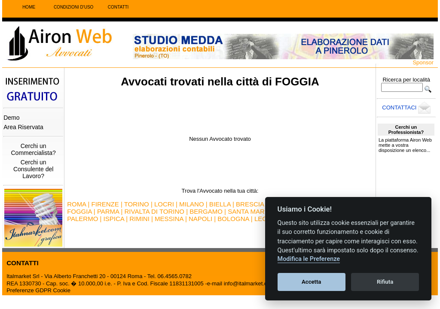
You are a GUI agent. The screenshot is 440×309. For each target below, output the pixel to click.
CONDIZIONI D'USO (73, 7)
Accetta (311, 282)
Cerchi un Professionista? (406, 129)
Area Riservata (23, 127)
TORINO (136, 204)
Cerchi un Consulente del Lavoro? (33, 169)
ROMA (76, 204)
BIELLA (220, 204)
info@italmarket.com (249, 283)
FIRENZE (105, 204)
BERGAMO (206, 211)
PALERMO (82, 218)
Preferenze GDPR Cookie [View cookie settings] (38, 290)
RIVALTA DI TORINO (154, 211)
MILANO (191, 204)
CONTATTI (118, 7)
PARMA (108, 211)
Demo (11, 117)
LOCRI (164, 204)
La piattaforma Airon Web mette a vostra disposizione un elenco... (405, 145)
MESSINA (169, 218)
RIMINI (139, 218)
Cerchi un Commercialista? (33, 149)
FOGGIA (79, 211)
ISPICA (114, 218)
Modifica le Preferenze (309, 259)
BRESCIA (250, 204)
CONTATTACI (406, 107)
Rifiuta (385, 282)
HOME (28, 7)
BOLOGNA (233, 218)
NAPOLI (200, 218)
